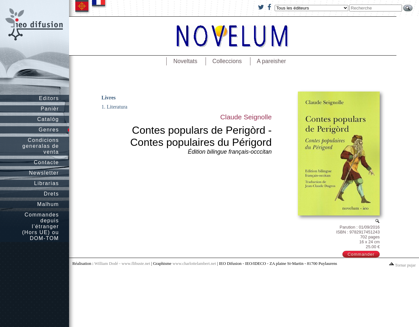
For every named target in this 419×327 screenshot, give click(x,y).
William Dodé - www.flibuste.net (122, 263)
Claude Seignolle (246, 117)
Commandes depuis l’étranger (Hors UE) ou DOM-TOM (40, 226)
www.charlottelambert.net (194, 263)
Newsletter (44, 173)
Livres (108, 97)
